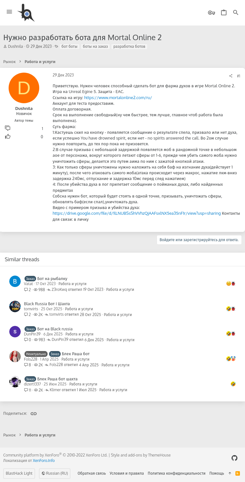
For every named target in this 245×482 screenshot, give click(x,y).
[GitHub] (234, 458)
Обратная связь (92, 473)
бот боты (70, 46)
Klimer (55, 390)
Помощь (216, 473)
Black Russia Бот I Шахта (47, 303)
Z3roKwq (59, 290)
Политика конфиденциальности (176, 473)
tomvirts (31, 308)
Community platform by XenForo (55, 455)
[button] (9, 12)
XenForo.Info (44, 460)
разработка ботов (129, 46)
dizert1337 (32, 384)
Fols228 (30, 359)
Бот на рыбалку (52, 278)
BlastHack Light (19, 473)
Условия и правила (127, 473)
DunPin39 (32, 334)
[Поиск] (236, 13)
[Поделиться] (230, 76)
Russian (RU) (54, 473)
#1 (238, 76)
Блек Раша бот (76, 353)
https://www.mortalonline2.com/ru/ (118, 97)
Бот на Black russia (55, 328)
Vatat (28, 283)
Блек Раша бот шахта (57, 378)
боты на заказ (95, 46)
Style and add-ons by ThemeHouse (141, 455)
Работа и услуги (72, 283)
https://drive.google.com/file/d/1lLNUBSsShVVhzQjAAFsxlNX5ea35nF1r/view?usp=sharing (137, 213)
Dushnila (15, 46)
